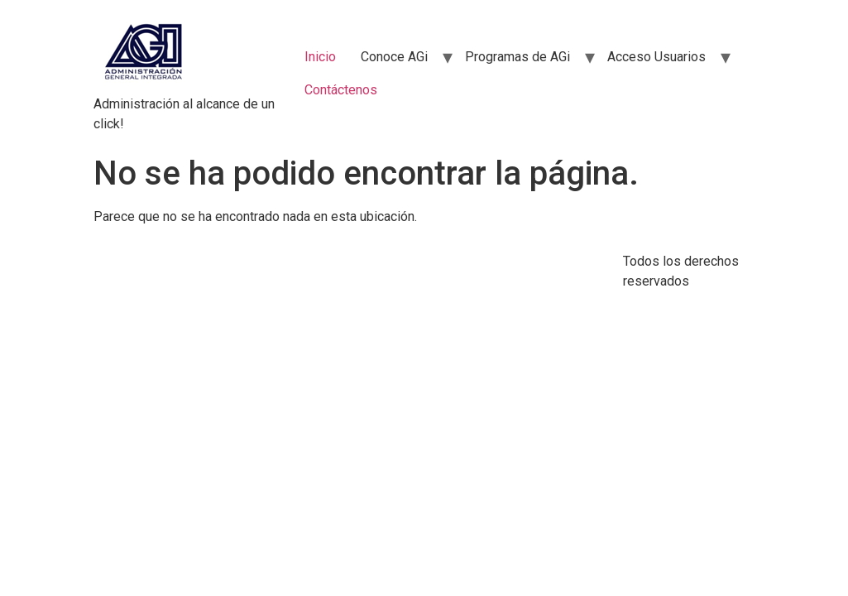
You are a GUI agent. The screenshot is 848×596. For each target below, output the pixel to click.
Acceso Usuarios (656, 57)
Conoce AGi (394, 57)
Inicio (320, 57)
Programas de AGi (517, 57)
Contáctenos (340, 90)
